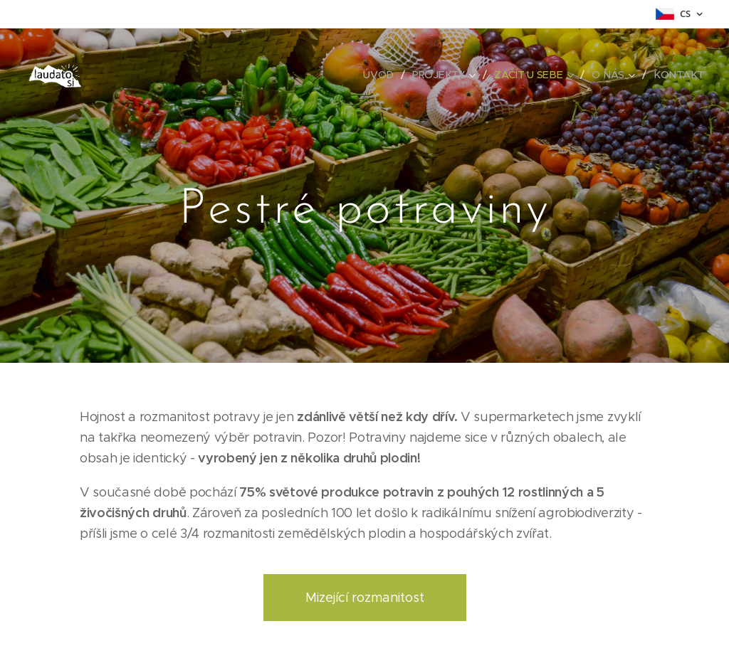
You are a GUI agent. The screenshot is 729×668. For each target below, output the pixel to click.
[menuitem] (384, 74)
